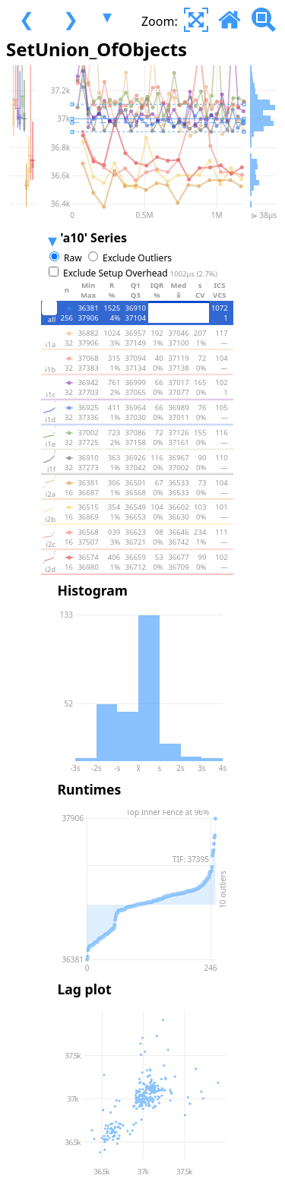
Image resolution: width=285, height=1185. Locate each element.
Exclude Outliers (137, 257)
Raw (73, 257)
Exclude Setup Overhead (140, 273)
